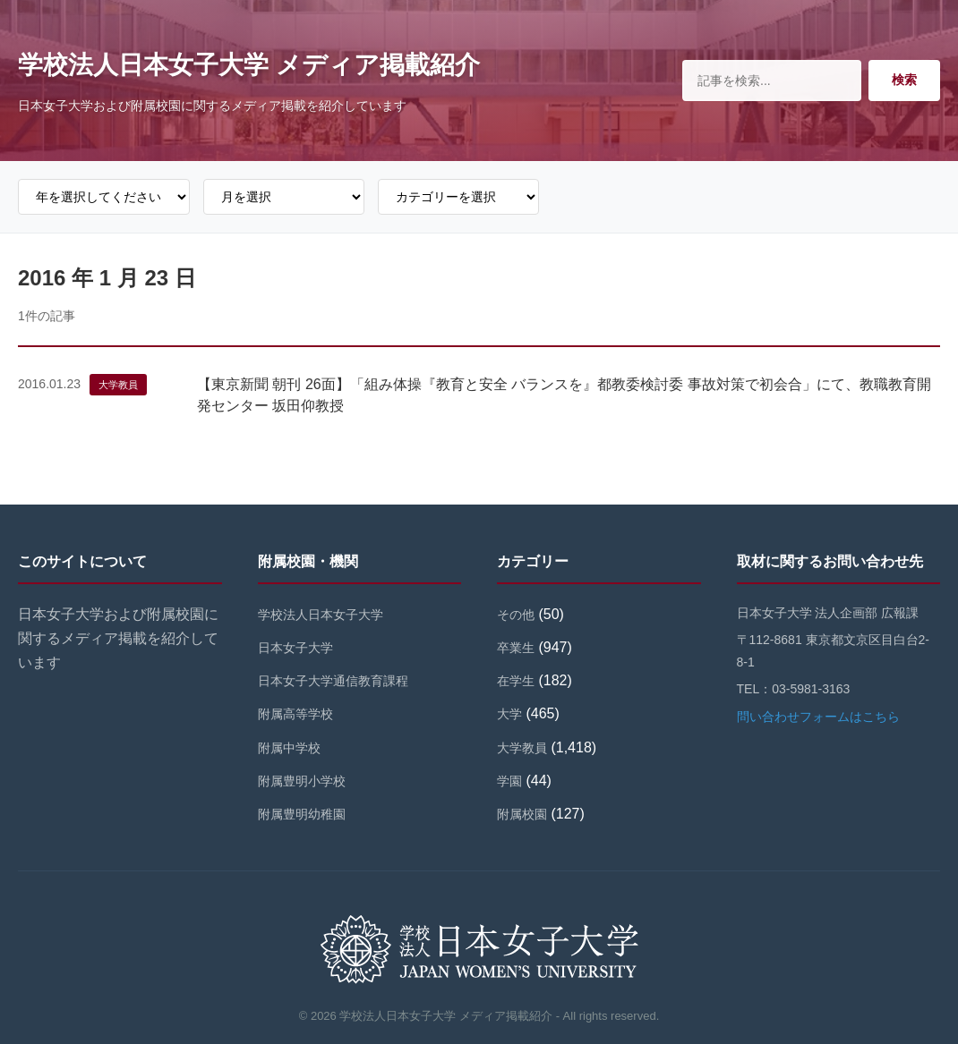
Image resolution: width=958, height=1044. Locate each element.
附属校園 (522, 814)
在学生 (516, 681)
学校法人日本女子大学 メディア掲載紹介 (249, 65)
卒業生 (516, 648)
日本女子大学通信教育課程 (333, 681)
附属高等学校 (295, 714)
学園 (509, 781)
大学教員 (118, 384)
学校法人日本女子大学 (320, 614)
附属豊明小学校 (302, 781)
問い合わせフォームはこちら (818, 716)
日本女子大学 (295, 648)
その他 (516, 614)
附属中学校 (289, 748)
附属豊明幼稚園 (302, 814)
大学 (509, 714)
